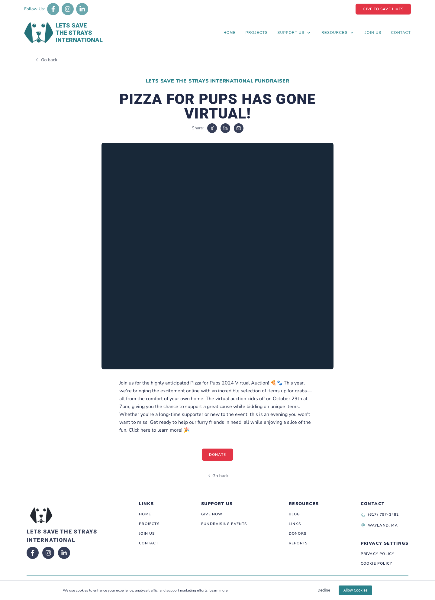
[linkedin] (225, 128)
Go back (49, 60)
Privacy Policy (378, 553)
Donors (297, 533)
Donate (217, 454)
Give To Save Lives (383, 9)
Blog (294, 514)
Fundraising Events (224, 523)
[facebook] (212, 128)
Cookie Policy (376, 563)
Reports (298, 543)
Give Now (212, 514)
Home (230, 33)
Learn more (218, 590)
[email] (238, 128)
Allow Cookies (355, 590)
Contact (401, 33)
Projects (257, 33)
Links (295, 523)
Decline (323, 590)
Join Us (373, 33)
